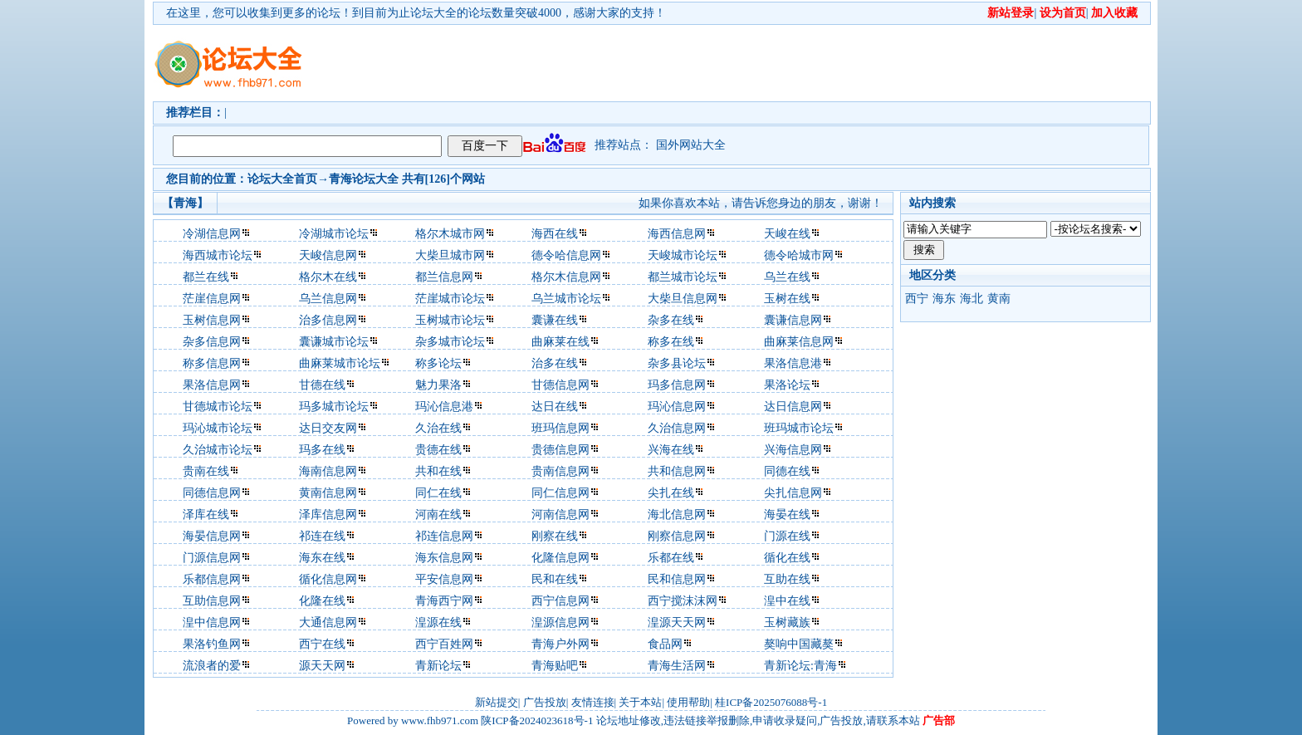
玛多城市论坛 (334, 406)
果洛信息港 (793, 363)
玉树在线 (787, 298)
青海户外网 (560, 644)
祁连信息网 (444, 536)
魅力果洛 (438, 385)
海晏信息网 (212, 536)
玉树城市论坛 (450, 320)
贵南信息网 (560, 471)
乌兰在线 (787, 277)
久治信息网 (677, 428)
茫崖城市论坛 (450, 298)
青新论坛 (438, 665)
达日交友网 (328, 428)
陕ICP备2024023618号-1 (537, 720)
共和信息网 (677, 471)
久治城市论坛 (217, 449)
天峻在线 (787, 234)
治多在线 (554, 363)
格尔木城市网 (450, 234)
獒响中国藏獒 (799, 644)
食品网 (665, 644)
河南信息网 (560, 514)
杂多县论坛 (677, 363)
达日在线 (554, 406)
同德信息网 (212, 493)
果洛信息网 (212, 385)
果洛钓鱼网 (212, 644)
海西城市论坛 (217, 255)
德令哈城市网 (799, 255)
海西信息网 (677, 234)
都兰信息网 (444, 277)
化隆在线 (322, 601)
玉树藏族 (787, 622)
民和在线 (554, 579)
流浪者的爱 (212, 665)
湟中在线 (787, 601)
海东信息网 (444, 557)
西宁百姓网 (444, 644)
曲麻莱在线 (560, 342)
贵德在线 (438, 449)
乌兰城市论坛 (566, 298)
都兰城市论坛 (682, 277)
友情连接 (592, 702)
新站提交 (496, 702)
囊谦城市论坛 (334, 342)
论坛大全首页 (282, 179)
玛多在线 (322, 449)
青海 (340, 179)
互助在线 (787, 579)
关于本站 (640, 702)
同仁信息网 (560, 493)
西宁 (916, 298)
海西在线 (554, 234)
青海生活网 (677, 665)
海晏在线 (787, 514)
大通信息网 (328, 622)
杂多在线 (671, 320)
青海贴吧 (554, 665)
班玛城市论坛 (799, 428)
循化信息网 (328, 579)
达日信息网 (793, 406)
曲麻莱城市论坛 (339, 363)
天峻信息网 (328, 255)
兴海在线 (671, 449)
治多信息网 (328, 320)
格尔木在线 (328, 277)
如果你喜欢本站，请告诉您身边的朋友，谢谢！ (761, 203)
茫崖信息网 (212, 298)
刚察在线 (554, 536)
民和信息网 (677, 579)
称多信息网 (212, 363)
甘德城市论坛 (217, 406)
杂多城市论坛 (450, 342)
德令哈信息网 (566, 255)
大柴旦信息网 (682, 298)
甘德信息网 (560, 385)
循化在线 (787, 557)
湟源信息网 (560, 622)
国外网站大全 (691, 145)
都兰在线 (206, 277)
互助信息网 (212, 601)
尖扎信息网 (793, 493)
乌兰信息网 (328, 298)
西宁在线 (322, 644)
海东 (944, 298)
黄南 (999, 298)
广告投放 (544, 702)
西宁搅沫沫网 (682, 601)
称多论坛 (438, 363)
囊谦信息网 (793, 320)
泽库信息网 (328, 514)
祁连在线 (322, 536)
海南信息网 (328, 471)
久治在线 (438, 428)
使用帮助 (688, 702)
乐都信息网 (212, 579)
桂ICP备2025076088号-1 (771, 702)
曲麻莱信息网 (799, 342)
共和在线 (438, 471)
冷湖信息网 (212, 234)
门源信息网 (212, 557)
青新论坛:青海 (800, 665)
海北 (971, 298)
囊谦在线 (554, 320)
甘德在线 (322, 385)
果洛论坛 (787, 385)
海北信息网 (677, 514)
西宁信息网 (560, 601)
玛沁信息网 (677, 406)
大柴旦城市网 (450, 255)
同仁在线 (438, 493)
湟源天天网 (677, 622)
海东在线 (322, 557)
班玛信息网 (560, 428)
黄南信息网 (328, 493)
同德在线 (787, 471)
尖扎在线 (671, 493)
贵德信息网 (560, 449)
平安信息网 (444, 579)
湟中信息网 (212, 622)
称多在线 (671, 342)
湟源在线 (438, 622)
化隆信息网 (560, 557)
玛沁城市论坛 (217, 428)
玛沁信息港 (444, 406)
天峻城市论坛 (682, 255)
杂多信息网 (212, 342)
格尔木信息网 (566, 277)
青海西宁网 (444, 601)
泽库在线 (206, 514)
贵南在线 (206, 471)
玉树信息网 (212, 320)
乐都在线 (671, 557)
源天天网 (322, 665)
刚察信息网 (677, 536)
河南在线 (438, 514)
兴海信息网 (793, 449)
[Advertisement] (746, 63)
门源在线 (787, 536)
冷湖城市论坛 (334, 234)
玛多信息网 (677, 385)
